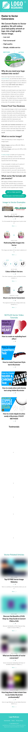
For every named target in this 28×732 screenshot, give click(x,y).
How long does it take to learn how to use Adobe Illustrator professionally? (14, 694)
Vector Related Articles (14, 555)
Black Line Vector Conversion (14, 298)
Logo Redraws (13, 723)
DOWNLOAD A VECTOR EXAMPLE (14, 196)
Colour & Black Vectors (14, 271)
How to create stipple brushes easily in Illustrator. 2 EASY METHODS (14, 416)
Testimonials (14, 427)
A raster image (5, 154)
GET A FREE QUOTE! (14, 192)
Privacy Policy (19, 720)
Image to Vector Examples (14, 202)
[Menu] (25, 2)
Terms (13, 720)
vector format (5, 78)
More (13, 226)
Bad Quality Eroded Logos (14, 216)
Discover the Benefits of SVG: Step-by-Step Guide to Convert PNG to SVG (13, 618)
